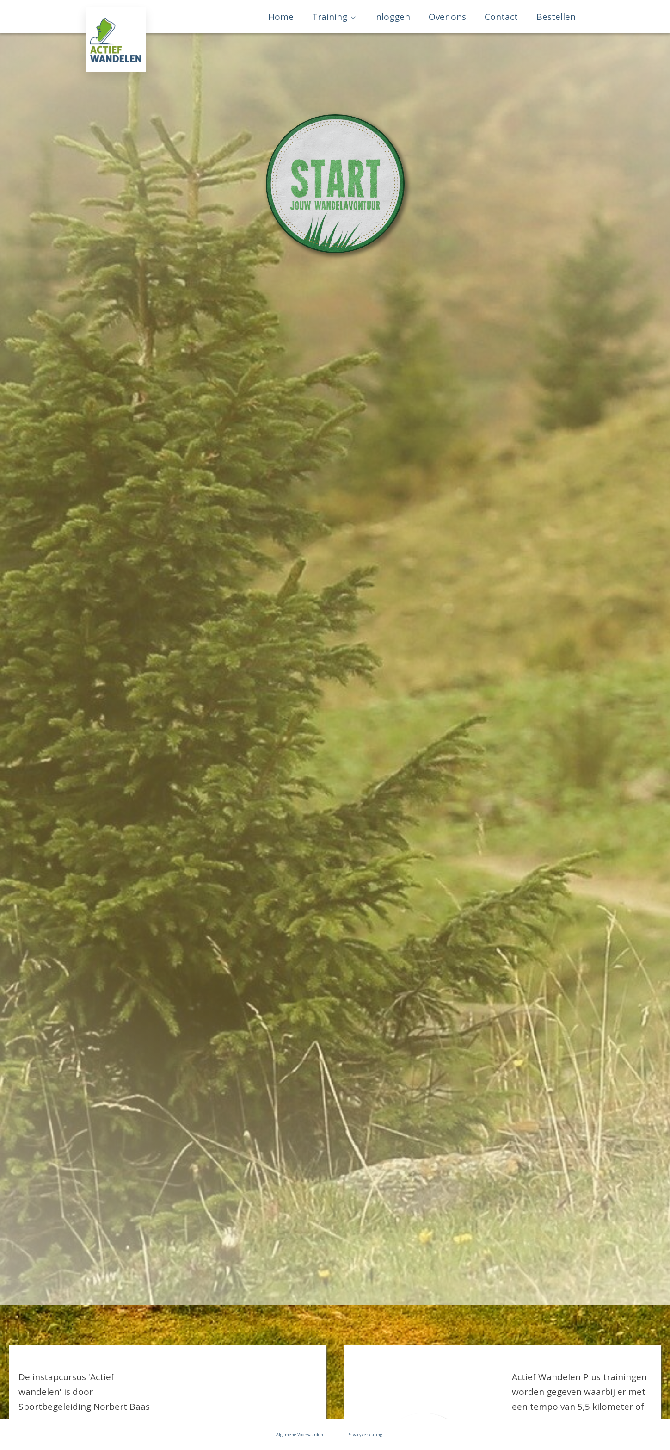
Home (281, 17)
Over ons (447, 17)
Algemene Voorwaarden (299, 1434)
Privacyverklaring (364, 1434)
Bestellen (556, 17)
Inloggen (392, 17)
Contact (501, 17)
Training (329, 17)
